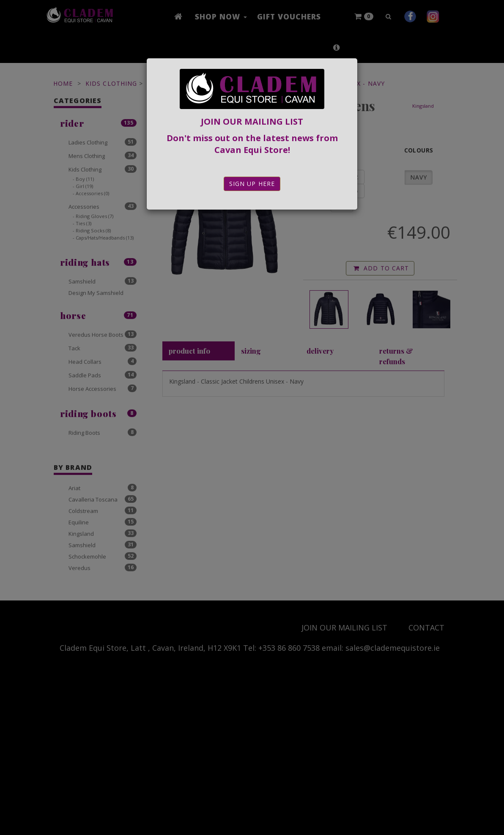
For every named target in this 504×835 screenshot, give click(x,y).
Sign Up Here (252, 184)
